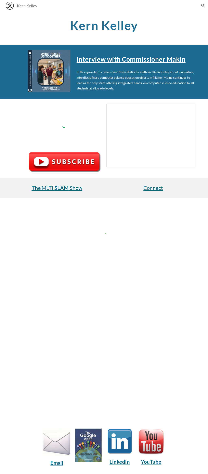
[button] (203, 6)
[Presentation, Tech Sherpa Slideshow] (151, 135)
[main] (104, 25)
